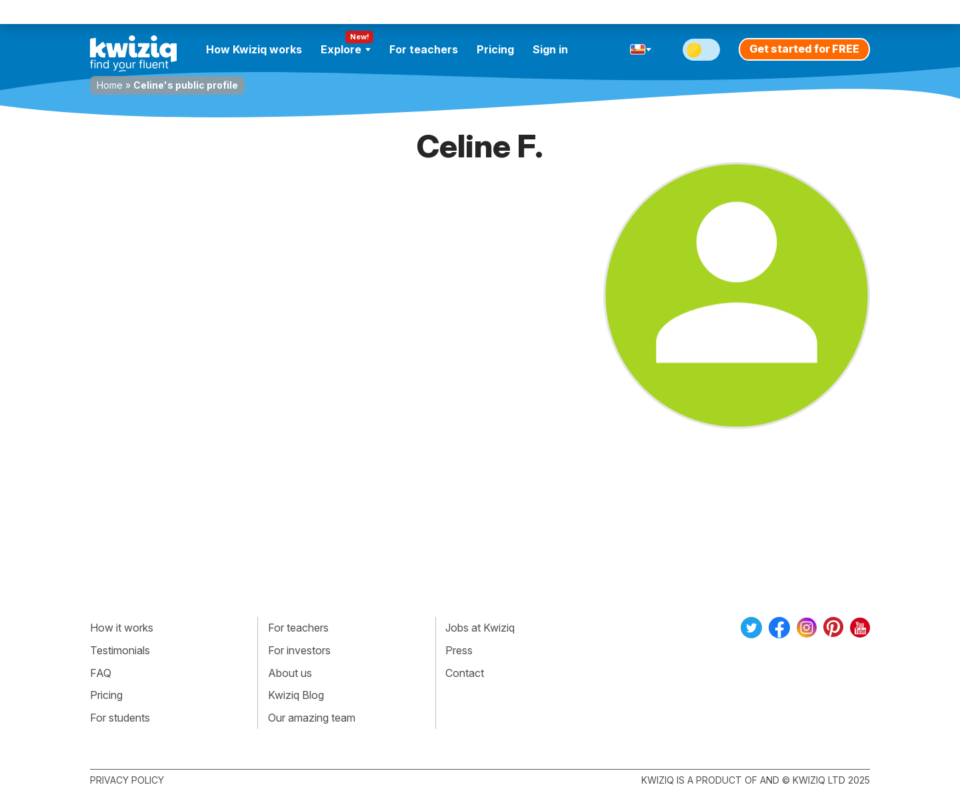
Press (459, 650)
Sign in (550, 49)
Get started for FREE (804, 48)
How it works (121, 627)
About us (290, 673)
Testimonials (120, 650)
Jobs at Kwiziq (480, 627)
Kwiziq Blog (296, 695)
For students (120, 717)
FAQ (100, 673)
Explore (346, 49)
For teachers (423, 49)
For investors (299, 650)
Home (110, 85)
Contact (464, 673)
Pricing (495, 49)
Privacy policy (127, 780)
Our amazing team (311, 717)
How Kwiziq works (254, 49)
